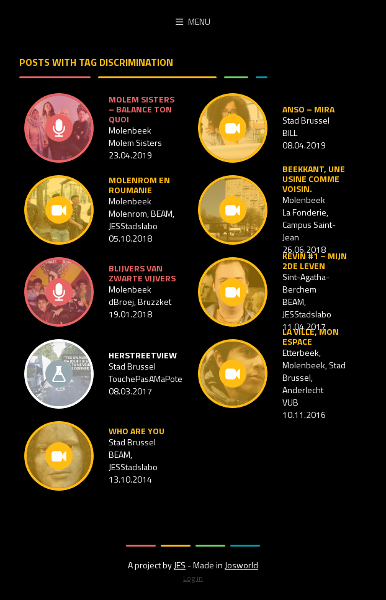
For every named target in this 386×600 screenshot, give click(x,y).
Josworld (241, 564)
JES (180, 564)
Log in (193, 578)
